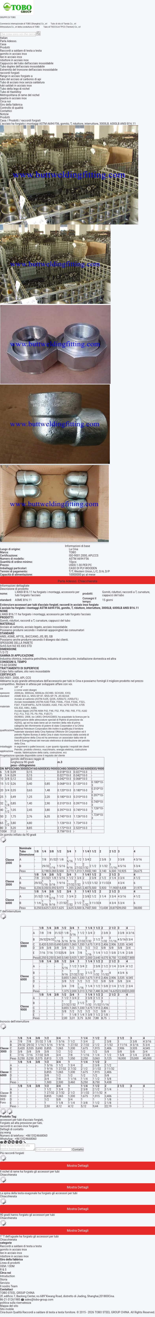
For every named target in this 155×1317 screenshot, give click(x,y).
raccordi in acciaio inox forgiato (19, 1126)
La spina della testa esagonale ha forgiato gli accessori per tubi (38, 1193)
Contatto (78, 1149)
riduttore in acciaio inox (14, 1256)
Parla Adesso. (8, 41)
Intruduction (7, 1276)
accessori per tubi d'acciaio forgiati (21, 1119)
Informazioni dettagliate (14, 585)
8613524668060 (26, 1138)
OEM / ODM (7, 1266)
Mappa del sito (9, 1305)
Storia (3, 1279)
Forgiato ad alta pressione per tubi (21, 1122)
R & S (3, 1269)
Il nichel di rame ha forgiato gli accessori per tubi (29, 1171)
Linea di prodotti (10, 1262)
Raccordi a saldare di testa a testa (21, 1246)
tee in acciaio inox (11, 1252)
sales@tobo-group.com (39, 1299)
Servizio (5, 1282)
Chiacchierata (87, 581)
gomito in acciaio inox (13, 1249)
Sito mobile (7, 1309)
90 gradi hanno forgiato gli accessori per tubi (27, 1214)
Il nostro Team (9, 1286)
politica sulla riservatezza (15, 1302)
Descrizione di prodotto (14, 588)
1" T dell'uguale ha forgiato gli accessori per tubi (29, 1236)
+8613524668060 (36, 1135)
